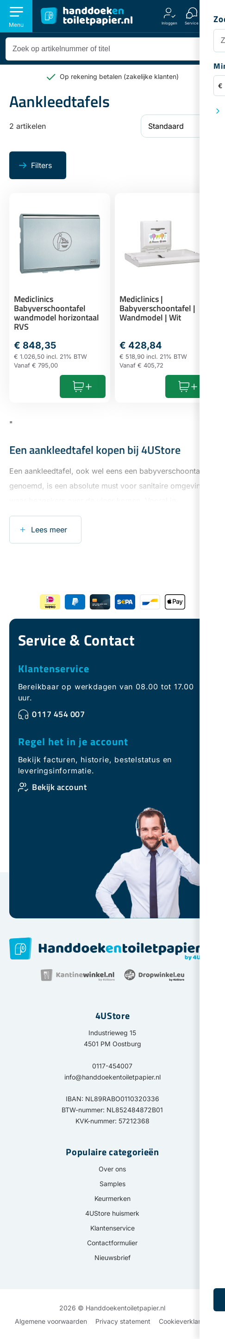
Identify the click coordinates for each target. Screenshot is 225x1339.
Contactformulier (112, 1243)
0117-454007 (112, 1066)
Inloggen (169, 23)
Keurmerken (112, 1198)
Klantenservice (53, 668)
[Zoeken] (206, 48)
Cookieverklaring (184, 1321)
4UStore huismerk (112, 1213)
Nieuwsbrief (112, 1257)
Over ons (112, 1169)
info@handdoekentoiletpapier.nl (112, 1077)
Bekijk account (59, 787)
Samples (112, 1184)
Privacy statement (122, 1321)
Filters (41, 165)
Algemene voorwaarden (51, 1321)
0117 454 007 (58, 714)
